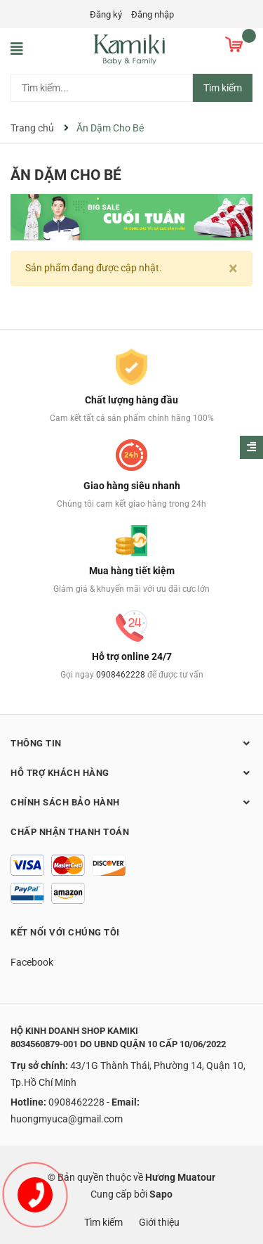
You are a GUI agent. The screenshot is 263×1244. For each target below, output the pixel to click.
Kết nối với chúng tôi (65, 932)
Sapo (161, 1194)
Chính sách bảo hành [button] (131, 802)
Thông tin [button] (131, 743)
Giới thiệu (159, 1222)
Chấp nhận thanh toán (70, 832)
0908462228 (120, 675)
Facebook (32, 962)
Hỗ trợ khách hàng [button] (131, 772)
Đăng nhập (152, 14)
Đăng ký (106, 14)
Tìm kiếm (222, 87)
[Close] (233, 268)
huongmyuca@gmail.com (67, 1119)
